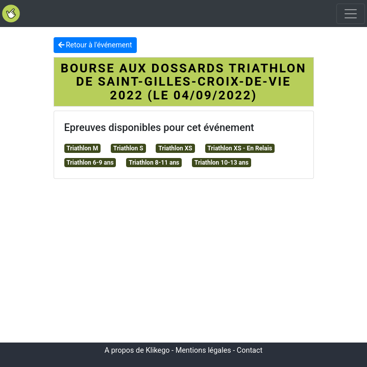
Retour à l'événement (95, 45)
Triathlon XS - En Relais (239, 148)
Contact (249, 350)
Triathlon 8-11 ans (154, 162)
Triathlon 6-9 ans (89, 162)
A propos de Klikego (137, 350)
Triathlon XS (175, 148)
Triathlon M (82, 148)
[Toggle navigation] (350, 14)
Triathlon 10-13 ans (221, 162)
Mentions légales (203, 350)
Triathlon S (128, 148)
